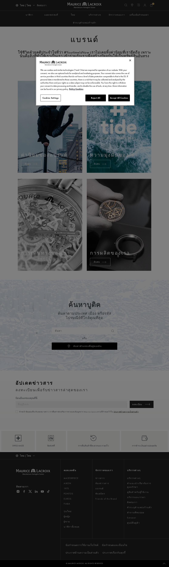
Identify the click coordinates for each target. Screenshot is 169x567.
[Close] (130, 60)
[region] (85, 81)
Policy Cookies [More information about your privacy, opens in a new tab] (76, 89)
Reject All (95, 98)
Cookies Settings (50, 98)
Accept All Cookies (119, 98)
